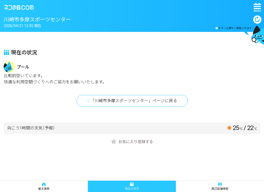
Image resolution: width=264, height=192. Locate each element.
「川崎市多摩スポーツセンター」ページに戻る (133, 100)
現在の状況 (132, 186)
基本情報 (44, 186)
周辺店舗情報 (219, 186)
